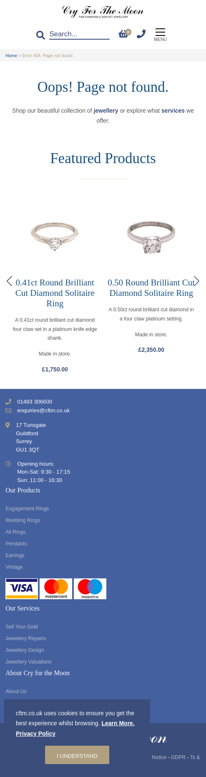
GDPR (178, 757)
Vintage (14, 567)
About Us (15, 691)
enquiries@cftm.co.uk (43, 410)
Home (11, 55)
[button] (196, 281)
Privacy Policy (35, 733)
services (173, 110)
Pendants (16, 544)
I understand (77, 756)
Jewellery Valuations (28, 662)
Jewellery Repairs (25, 638)
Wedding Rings (22, 520)
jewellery (105, 110)
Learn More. (117, 723)
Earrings (15, 555)
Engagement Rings (27, 509)
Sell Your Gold (21, 627)
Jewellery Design (24, 650)
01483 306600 (34, 402)
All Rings (15, 532)
